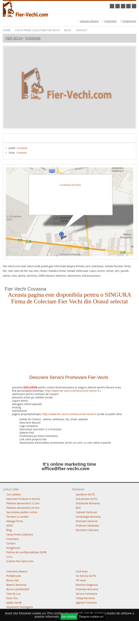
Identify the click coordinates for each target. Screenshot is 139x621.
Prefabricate (13, 576)
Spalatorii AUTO (85, 494)
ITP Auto (81, 580)
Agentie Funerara (86, 602)
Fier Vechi (14, 38)
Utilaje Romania (85, 598)
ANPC (9, 525)
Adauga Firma (14, 521)
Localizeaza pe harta (70, 184)
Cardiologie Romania (88, 516)
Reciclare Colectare (87, 530)
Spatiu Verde (14, 602)
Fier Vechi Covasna (25, 289)
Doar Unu (12, 598)
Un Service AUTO (86, 576)
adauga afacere (88, 21)
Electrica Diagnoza (87, 584)
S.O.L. (9, 556)
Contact (81, 30)
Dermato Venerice (87, 521)
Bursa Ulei (12, 580)
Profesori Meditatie (87, 525)
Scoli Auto (82, 571)
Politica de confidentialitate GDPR (26, 552)
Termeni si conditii (17, 516)
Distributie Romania (88, 503)
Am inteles (69, 617)
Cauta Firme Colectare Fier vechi (37, 30)
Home (7, 30)
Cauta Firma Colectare (19, 534)
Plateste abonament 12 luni (22, 503)
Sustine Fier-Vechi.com (20, 561)
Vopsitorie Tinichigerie (19, 607)
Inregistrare (128, 21)
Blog (67, 30)
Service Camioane (86, 593)
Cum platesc (13, 494)
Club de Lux (13, 593)
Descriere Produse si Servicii (23, 499)
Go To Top (70, 481)
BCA (78, 507)
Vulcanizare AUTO (86, 499)
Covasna (32, 38)
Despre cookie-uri (91, 617)
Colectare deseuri (16, 571)
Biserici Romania (16, 584)
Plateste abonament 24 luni (22, 507)
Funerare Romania (87, 589)
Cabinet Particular (87, 512)
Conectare (109, 21)
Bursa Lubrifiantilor (18, 589)
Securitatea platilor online (21, 512)
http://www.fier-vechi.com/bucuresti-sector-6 (72, 390)
